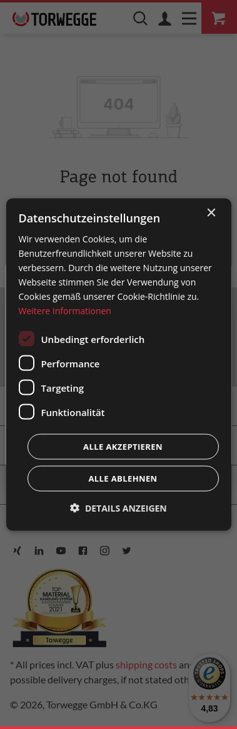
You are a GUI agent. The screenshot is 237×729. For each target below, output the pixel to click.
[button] (118, 508)
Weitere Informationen (64, 311)
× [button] (211, 212)
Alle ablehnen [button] (122, 478)
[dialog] (118, 364)
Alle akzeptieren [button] (123, 446)
